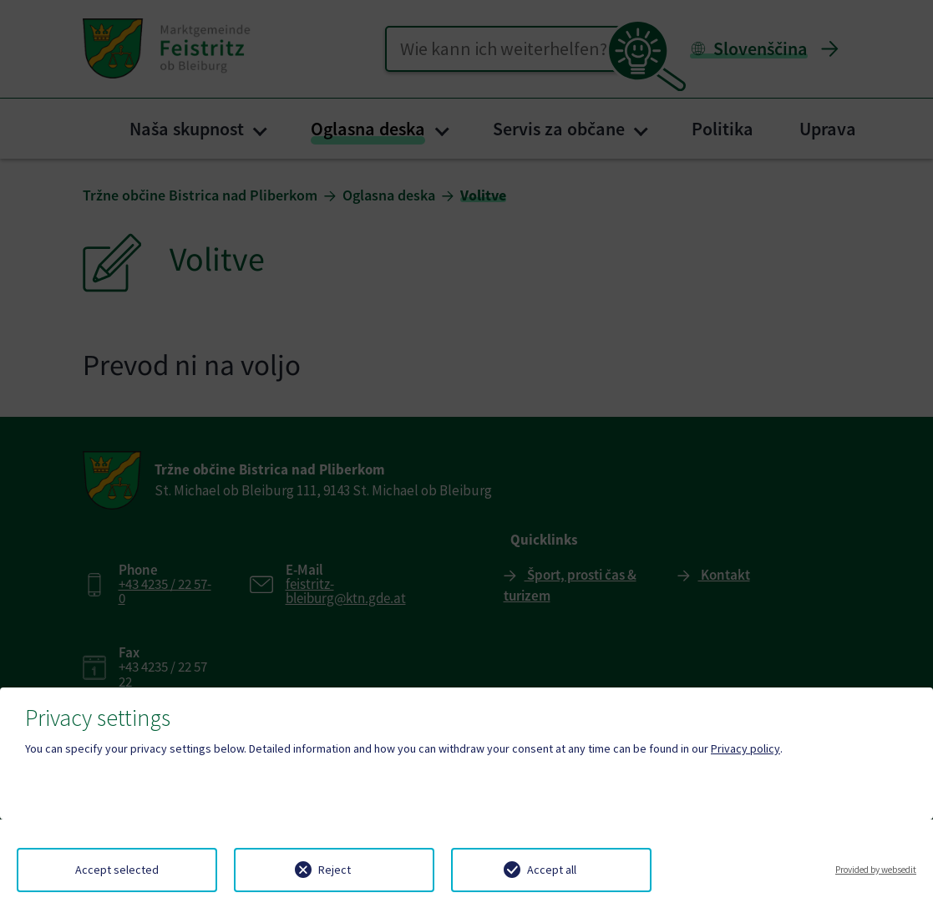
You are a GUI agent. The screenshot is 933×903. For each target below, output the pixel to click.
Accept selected (117, 869)
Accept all (551, 869)
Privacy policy (745, 748)
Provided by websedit (875, 869)
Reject (334, 869)
